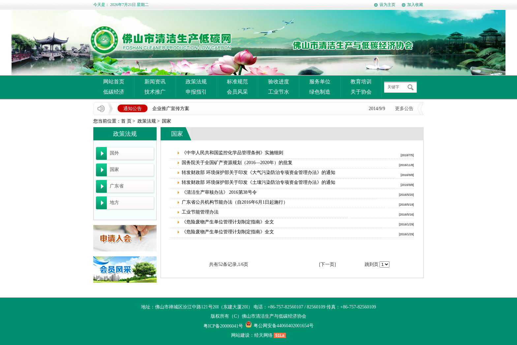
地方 (114, 202)
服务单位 (319, 81)
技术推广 (155, 92)
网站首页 (113, 81)
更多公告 (404, 108)
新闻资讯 (155, 81)
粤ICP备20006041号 (223, 326)
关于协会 (361, 92)
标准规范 (237, 81)
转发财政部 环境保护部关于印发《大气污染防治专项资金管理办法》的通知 (258, 172)
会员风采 (237, 92)
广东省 (117, 186)
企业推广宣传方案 (170, 108)
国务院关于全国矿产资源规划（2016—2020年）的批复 (237, 162)
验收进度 (278, 81)
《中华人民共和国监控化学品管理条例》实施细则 (232, 152)
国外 (114, 153)
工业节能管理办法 (200, 212)
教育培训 (361, 81)
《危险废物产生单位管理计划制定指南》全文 (228, 221)
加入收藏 (415, 4)
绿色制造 (319, 92)
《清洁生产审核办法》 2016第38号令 (219, 192)
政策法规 (196, 81)
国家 (166, 121)
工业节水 (278, 92)
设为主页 (387, 4)
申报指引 (196, 92)
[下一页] (327, 264)
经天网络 (263, 335)
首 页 (126, 121)
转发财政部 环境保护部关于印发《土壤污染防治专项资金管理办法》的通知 (258, 182)
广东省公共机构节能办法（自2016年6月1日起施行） (235, 202)
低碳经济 (113, 92)
